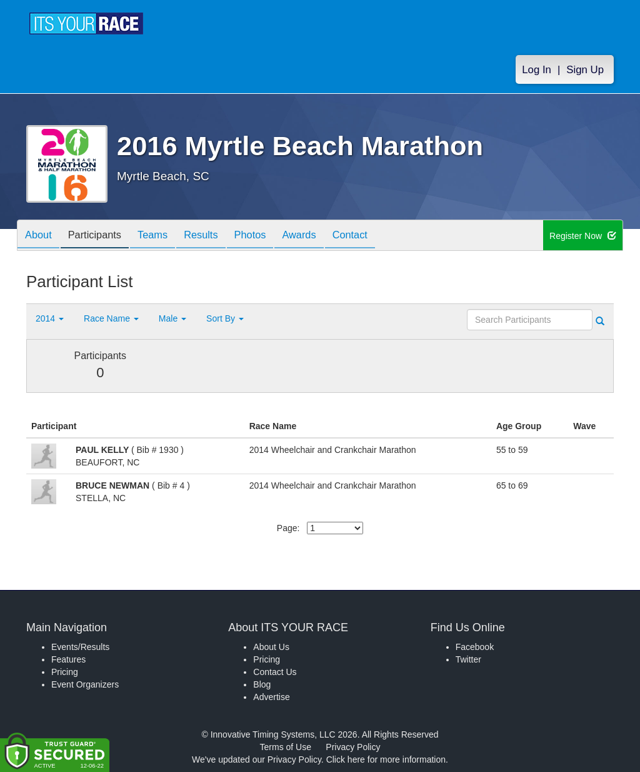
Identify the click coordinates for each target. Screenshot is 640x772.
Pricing (64, 672)
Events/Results (80, 647)
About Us (271, 647)
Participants (101, 236)
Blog (262, 684)
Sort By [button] (225, 318)
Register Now (582, 236)
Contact (380, 236)
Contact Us (274, 672)
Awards (325, 236)
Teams (164, 236)
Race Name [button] (111, 318)
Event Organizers (85, 684)
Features (68, 659)
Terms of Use (285, 747)
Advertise (271, 697)
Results (217, 236)
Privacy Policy (353, 747)
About (40, 236)
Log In (536, 70)
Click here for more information (386, 759)
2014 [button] (50, 318)
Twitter (468, 659)
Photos (271, 236)
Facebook (475, 647)
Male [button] (172, 318)
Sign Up (585, 70)
